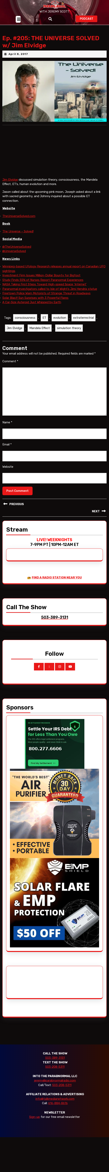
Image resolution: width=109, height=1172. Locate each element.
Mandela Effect (39, 328)
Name (7, 422)
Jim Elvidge (10, 179)
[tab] (18, 19)
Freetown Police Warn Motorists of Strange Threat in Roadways (46, 293)
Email (7, 444)
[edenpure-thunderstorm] (54, 813)
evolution (59, 318)
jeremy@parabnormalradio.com (55, 1080)
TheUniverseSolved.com (18, 216)
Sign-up (34, 1117)
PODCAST (88, 18)
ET (44, 318)
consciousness (25, 318)
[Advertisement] (25, 982)
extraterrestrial (83, 318)
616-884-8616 (58, 1103)
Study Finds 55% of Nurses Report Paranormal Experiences (42, 280)
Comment (10, 361)
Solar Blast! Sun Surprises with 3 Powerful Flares (35, 298)
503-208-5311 (55, 1067)
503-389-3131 (55, 1058)
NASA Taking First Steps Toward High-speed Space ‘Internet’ (44, 284)
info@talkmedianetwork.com (55, 1099)
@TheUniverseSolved (16, 246)
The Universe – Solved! (18, 231)
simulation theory (69, 328)
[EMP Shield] (54, 902)
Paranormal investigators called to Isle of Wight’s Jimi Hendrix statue (49, 289)
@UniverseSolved (14, 251)
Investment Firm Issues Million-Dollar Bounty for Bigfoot (41, 275)
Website (7, 467)
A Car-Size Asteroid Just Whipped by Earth (31, 302)
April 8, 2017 (18, 54)
